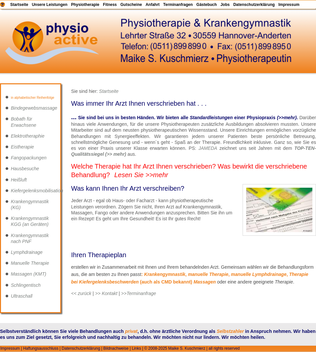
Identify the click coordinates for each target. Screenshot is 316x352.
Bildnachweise (116, 348)
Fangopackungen (28, 157)
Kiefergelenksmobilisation (37, 190)
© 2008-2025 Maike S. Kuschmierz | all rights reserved (192, 348)
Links (136, 348)
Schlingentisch (25, 285)
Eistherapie (22, 146)
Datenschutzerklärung (254, 4)
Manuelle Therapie (30, 263)
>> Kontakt (106, 293)
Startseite (19, 4)
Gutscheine (131, 4)
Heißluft (19, 179)
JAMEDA (207, 148)
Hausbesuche (25, 168)
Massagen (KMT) (28, 274)
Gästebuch (207, 4)
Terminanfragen (178, 4)
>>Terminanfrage (138, 293)
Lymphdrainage (26, 252)
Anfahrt (152, 4)
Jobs (225, 4)
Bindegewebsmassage (34, 108)
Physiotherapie (85, 4)
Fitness (110, 4)
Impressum (289, 4)
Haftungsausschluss (40, 348)
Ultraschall (21, 296)
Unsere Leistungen (49, 4)
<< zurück (81, 293)
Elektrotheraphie (27, 136)
